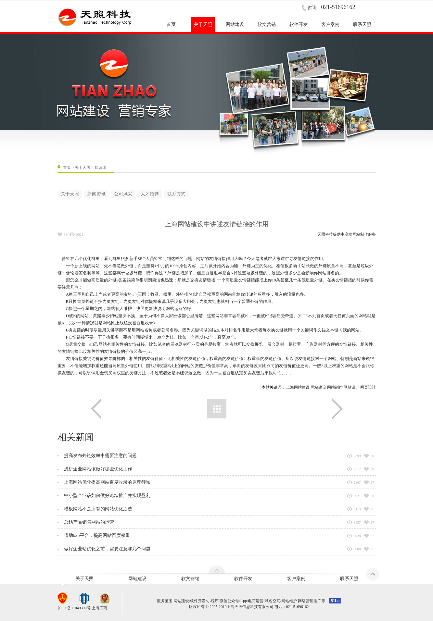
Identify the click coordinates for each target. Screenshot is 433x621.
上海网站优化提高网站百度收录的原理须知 (107, 482)
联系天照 (349, 578)
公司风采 (123, 194)
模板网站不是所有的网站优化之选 (98, 508)
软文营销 (190, 578)
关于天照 (82, 167)
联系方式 (176, 194)
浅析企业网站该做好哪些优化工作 (98, 468)
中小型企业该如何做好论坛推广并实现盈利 (107, 495)
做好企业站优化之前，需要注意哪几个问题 (107, 548)
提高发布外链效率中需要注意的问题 (100, 455)
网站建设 (318, 387)
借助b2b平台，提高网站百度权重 (97, 535)
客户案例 (296, 578)
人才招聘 (150, 194)
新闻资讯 (96, 194)
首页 (67, 167)
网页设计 (368, 387)
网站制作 (360, 234)
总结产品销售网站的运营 (89, 522)
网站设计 (351, 387)
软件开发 (243, 578)
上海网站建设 (298, 387)
